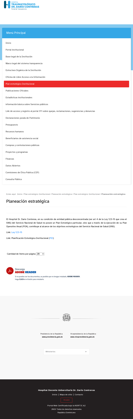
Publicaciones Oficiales (17, 91)
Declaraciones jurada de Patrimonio (23, 118)
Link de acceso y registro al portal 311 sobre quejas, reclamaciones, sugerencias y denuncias (50, 111)
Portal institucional (15, 50)
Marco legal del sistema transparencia (24, 63)
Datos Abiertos (13, 166)
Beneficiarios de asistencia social (22, 138)
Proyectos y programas (17, 152)
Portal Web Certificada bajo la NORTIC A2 (66, 406)
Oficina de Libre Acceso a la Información (25, 77)
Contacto (79, 395)
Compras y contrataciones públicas (22, 145)
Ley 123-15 (16, 232)
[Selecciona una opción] (66, 352)
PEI (51, 238)
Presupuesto (12, 125)
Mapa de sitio (66, 395)
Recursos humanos (15, 131)
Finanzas (10, 159)
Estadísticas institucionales (19, 97)
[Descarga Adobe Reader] (43, 273)
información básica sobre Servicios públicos (27, 104)
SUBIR (66, 400)
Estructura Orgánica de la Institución (23, 70)
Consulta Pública (14, 179)
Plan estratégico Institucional (20, 84)
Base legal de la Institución (19, 57)
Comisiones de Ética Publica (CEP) (22, 172)
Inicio (8, 43)
